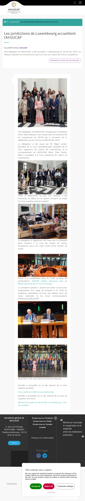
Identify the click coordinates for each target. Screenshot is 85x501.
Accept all (35, 486)
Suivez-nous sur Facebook (42, 418)
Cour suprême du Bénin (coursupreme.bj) (36, 392)
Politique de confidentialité (42, 438)
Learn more (51, 492)
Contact (14, 443)
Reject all (49, 486)
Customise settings (65, 486)
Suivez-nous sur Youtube (42, 424)
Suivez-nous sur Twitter (42, 421)
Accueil (6, 22)
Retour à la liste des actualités (64, 60)
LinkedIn (42, 427)
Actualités (13, 22)
